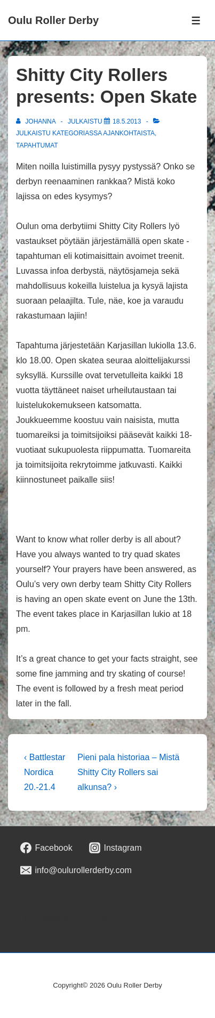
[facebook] (46, 848)
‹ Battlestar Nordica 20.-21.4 (44, 772)
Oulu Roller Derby (53, 20)
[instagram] (115, 848)
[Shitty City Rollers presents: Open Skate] (127, 121)
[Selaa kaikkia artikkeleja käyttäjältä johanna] (36, 121)
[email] (76, 870)
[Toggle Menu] (196, 20)
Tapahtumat (37, 145)
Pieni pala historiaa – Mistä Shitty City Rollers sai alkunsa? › (128, 772)
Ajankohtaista (129, 133)
